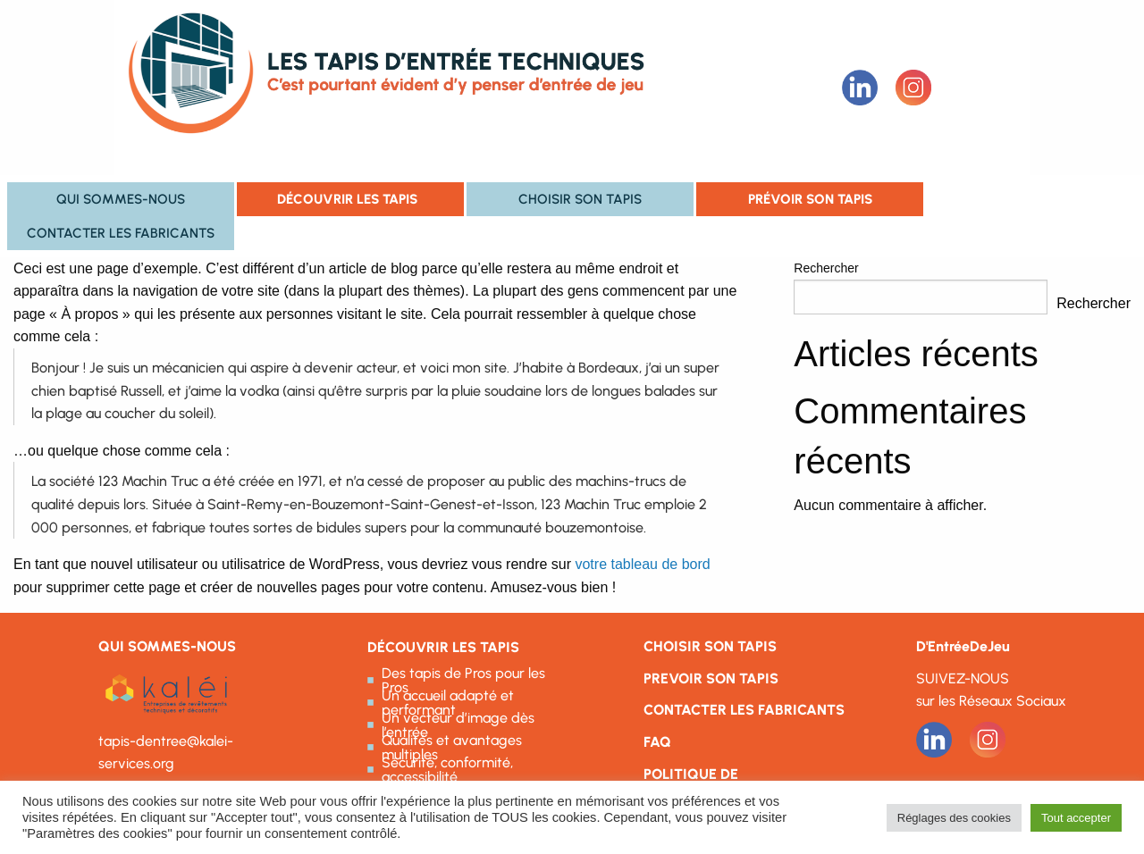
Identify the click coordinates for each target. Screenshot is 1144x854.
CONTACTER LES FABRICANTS (744, 709)
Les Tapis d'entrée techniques (446, 87)
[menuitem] (120, 199)
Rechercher (826, 268)
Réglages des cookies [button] (954, 818)
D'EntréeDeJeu (963, 646)
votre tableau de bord (642, 564)
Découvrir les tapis (347, 198)
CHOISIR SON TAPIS (710, 646)
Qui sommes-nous (120, 198)
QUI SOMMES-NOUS (167, 646)
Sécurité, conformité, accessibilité (447, 769)
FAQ (657, 741)
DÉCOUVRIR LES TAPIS (443, 647)
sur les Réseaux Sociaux (991, 700)
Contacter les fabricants (120, 232)
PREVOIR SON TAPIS (711, 678)
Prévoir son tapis (810, 198)
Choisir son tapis (580, 198)
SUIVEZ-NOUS (962, 678)
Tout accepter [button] (1076, 818)
